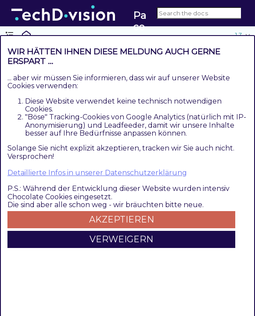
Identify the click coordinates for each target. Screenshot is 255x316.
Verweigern (121, 239)
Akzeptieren (121, 219)
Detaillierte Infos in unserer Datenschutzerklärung (97, 173)
